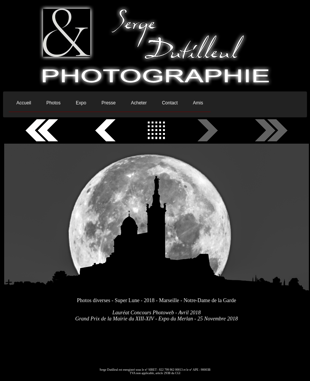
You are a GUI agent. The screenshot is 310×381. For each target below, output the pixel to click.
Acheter (139, 103)
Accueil (23, 103)
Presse (108, 103)
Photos (53, 103)
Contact (169, 103)
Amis (198, 103)
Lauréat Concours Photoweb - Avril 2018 (156, 312)
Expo (81, 103)
